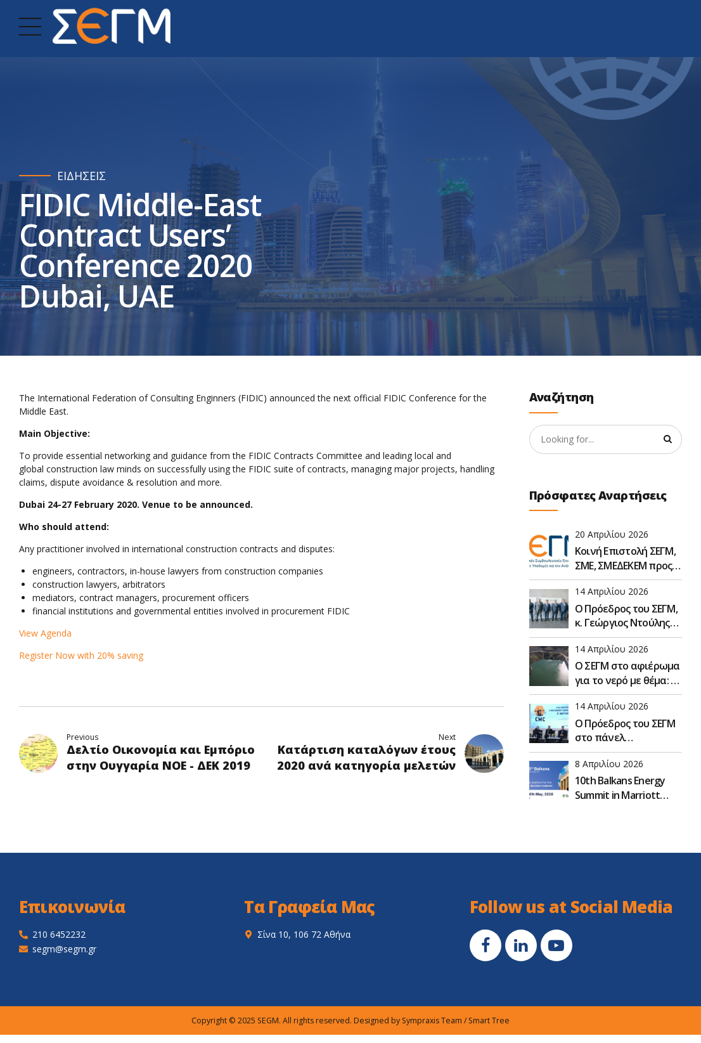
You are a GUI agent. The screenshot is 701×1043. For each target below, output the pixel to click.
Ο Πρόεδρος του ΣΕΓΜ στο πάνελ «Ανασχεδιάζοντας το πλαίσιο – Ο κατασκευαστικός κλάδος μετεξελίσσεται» (627, 730)
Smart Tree (489, 1020)
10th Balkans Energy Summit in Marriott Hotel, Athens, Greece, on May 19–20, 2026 (626, 788)
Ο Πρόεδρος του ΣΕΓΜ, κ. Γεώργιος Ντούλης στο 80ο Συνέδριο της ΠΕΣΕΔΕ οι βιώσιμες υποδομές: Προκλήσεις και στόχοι (627, 616)
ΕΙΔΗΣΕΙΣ (81, 176)
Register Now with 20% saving (82, 655)
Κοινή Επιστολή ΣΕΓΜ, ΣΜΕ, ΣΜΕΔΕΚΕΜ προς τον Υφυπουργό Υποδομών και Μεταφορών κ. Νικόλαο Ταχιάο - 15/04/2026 (625, 558)
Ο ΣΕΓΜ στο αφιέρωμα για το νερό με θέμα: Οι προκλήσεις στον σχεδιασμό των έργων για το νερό (628, 673)
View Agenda (45, 633)
